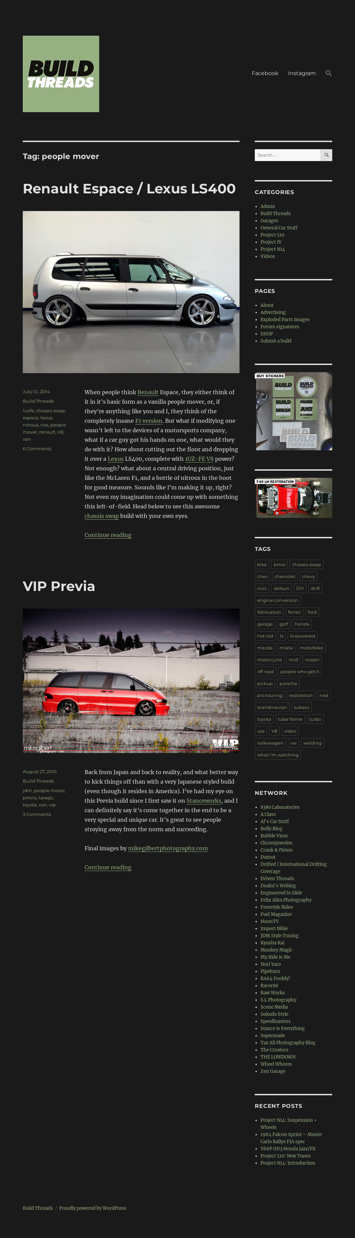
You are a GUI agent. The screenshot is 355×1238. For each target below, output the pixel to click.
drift (315, 588)
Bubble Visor (274, 836)
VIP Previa (59, 586)
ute (261, 731)
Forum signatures (280, 327)
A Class (268, 814)
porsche (288, 683)
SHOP (267, 334)
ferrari (294, 612)
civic (262, 588)
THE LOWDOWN (278, 1057)
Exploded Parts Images (285, 319)
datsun (281, 588)
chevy (308, 576)
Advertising (273, 312)
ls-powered (302, 636)
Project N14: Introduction (288, 1163)
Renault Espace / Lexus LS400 (129, 188)
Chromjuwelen (276, 843)
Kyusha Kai (272, 943)
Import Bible (274, 928)
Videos (268, 256)
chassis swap (102, 515)
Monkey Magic (276, 950)
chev (262, 576)
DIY (300, 588)
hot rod (265, 636)
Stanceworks (204, 800)
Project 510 (272, 235)
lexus (46, 417)
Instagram (302, 73)
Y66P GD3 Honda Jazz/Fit (288, 1149)
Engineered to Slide (281, 893)
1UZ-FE (195, 458)
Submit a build (276, 341)
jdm (27, 790)
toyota (30, 804)
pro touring (269, 695)
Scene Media (274, 1007)
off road (265, 671)
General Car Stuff (279, 228)
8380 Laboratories (280, 807)
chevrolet (284, 576)
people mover (49, 790)
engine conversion (277, 600)
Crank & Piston (277, 850)
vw (293, 743)
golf (284, 624)
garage (265, 624)
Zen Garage (273, 1071)
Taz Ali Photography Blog (288, 1043)
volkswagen (270, 743)
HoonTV (270, 921)
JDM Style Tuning (280, 936)
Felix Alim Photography (286, 900)
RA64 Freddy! (275, 978)
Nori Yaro (271, 964)
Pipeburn (270, 971)
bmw (279, 564)
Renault (148, 392)
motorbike (311, 647)
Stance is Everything (283, 1028)
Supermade (273, 1036)
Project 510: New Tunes (286, 1156)
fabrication (269, 612)
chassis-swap (50, 410)
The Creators (274, 1050)
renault (47, 432)
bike (262, 564)
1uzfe (28, 410)
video (290, 731)
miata (286, 647)
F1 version (148, 420)
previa (30, 797)
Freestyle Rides (277, 907)
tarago (46, 797)
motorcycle (269, 659)
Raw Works (273, 993)
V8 (210, 458)
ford (312, 612)
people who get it (300, 671)
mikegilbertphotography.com (168, 848)
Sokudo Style (274, 1014)
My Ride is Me (275, 957)
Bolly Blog (271, 829)
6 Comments (37, 448)
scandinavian (272, 707)
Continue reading (108, 534)
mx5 (293, 659)
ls (281, 636)
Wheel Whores (276, 1064)
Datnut (268, 857)
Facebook (265, 73)
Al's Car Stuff (275, 821)
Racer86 (270, 986)
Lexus (116, 458)
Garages (269, 221)
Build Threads (38, 401)
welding (312, 743)
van (27, 439)
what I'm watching (278, 754)
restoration (301, 695)
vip (52, 804)
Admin (268, 206)
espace (30, 417)
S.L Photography (278, 1000)
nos (44, 425)
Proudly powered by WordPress (92, 1208)
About (267, 305)
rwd (324, 695)
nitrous (30, 425)
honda (302, 624)
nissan (312, 659)
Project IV (271, 242)
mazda (265, 647)
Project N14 (273, 249)
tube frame (290, 719)
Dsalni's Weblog (278, 886)
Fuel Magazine (276, 914)
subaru (301, 707)
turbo (315, 719)
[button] (329, 74)
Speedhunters (276, 1021)
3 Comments (37, 814)
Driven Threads (277, 879)
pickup (265, 683)
